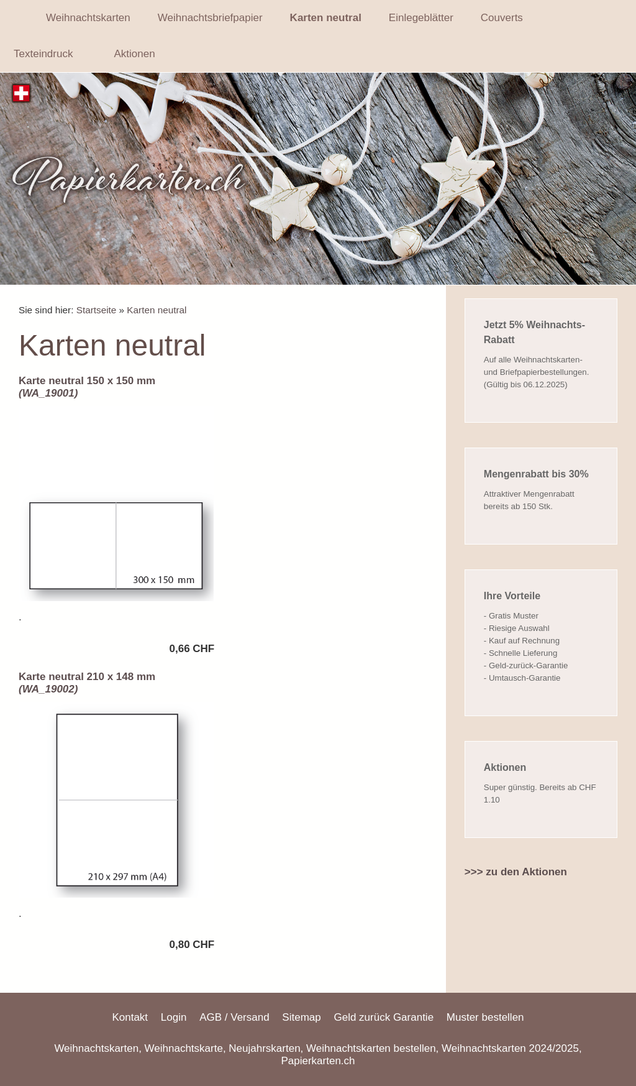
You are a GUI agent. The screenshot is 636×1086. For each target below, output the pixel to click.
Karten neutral (156, 310)
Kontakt (130, 1017)
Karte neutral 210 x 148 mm (87, 683)
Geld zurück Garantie (384, 1017)
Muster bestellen (485, 1017)
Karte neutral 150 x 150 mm (87, 387)
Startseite (96, 310)
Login (174, 1017)
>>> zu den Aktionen (516, 872)
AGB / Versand (234, 1017)
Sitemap (301, 1017)
